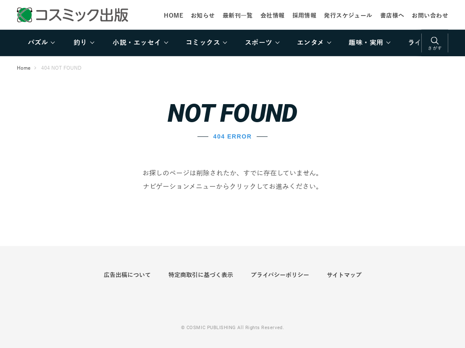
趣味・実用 (366, 43)
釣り (80, 43)
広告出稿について (127, 275)
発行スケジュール (348, 15)
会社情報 (272, 15)
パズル (38, 43)
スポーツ (259, 43)
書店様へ (392, 15)
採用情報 (304, 15)
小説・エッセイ (137, 43)
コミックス (203, 43)
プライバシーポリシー (280, 275)
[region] (232, 43)
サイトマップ (344, 275)
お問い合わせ (430, 15)
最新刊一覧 (238, 15)
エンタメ (310, 43)
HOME (173, 15)
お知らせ (203, 15)
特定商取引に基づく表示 (200, 275)
